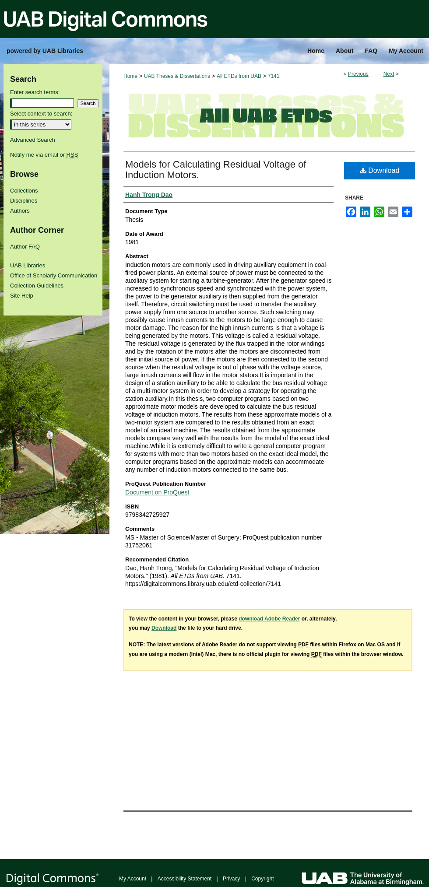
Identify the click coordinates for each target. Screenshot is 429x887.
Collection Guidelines (36, 285)
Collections (24, 190)
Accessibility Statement (184, 879)
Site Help (21, 295)
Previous (358, 74)
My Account (132, 879)
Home (130, 76)
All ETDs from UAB (239, 76)
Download (380, 170)
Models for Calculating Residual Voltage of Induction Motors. (215, 169)
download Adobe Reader (269, 619)
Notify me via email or (44, 154)
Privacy (231, 879)
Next (388, 74)
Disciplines (23, 200)
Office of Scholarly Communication (53, 275)
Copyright (262, 879)
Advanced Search (32, 140)
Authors (20, 210)
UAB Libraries (27, 265)
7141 (274, 76)
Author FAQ (25, 246)
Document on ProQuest (157, 492)
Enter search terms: (35, 92)
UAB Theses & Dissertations (177, 76)
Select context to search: (41, 113)
